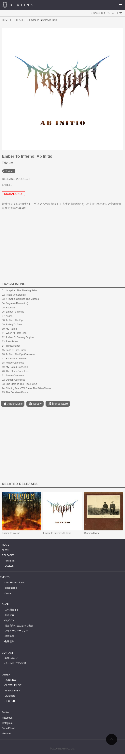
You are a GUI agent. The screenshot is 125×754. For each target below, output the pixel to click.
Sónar (8, 593)
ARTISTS (10, 560)
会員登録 (95, 13)
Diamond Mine (91, 533)
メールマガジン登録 (15, 663)
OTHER (6, 674)
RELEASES (19, 20)
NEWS (5, 550)
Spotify (35, 404)
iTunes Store (58, 404)
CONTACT (7, 652)
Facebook (7, 717)
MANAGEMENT (13, 690)
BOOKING (10, 680)
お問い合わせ (12, 658)
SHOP (5, 604)
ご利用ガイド (12, 609)
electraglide (11, 588)
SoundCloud (8, 728)
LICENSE (10, 695)
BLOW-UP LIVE (13, 685)
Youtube (6, 733)
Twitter (5, 712)
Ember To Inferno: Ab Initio (57, 533)
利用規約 (9, 641)
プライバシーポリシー (16, 630)
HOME (5, 20)
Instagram (7, 723)
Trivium (9, 171)
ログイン (105, 13)
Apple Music (12, 404)
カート (115, 13)
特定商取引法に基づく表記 (19, 625)
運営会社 (9, 636)
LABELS (9, 565)
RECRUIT (10, 701)
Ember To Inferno (11, 533)
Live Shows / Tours (15, 582)
